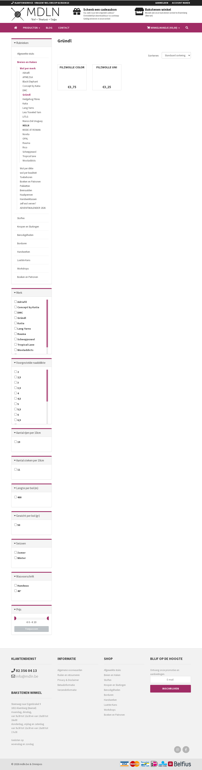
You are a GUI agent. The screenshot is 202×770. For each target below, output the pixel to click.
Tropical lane (29, 156)
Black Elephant (30, 81)
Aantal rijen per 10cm (28, 433)
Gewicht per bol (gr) (28, 516)
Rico (25, 147)
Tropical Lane (24, 344)
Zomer (20, 552)
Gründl (27, 94)
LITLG (25, 116)
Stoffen (21, 218)
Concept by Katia (31, 86)
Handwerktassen (28, 199)
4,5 (17, 398)
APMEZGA (28, 77)
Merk (19, 292)
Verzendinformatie (67, 690)
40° (17, 591)
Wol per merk (28, 68)
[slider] (14, 618)
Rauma (26, 143)
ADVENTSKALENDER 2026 (32, 208)
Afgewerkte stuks (25, 53)
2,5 (17, 377)
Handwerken (23, 251)
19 (17, 442)
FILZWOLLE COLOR (72, 67)
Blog (49, 27)
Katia (25, 103)
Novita (26, 134)
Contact (64, 27)
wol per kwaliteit (28, 172)
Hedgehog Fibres (31, 99)
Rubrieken (22, 43)
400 (17, 497)
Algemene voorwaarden (70, 670)
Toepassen (31, 629)
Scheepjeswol (29, 151)
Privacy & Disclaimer (68, 680)
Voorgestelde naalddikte (30, 362)
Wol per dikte (26, 168)
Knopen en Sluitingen (28, 226)
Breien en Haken (27, 62)
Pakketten (25, 186)
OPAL (25, 138)
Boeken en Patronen (30, 181)
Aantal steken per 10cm (30, 460)
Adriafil (26, 72)
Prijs (18, 609)
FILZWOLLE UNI (106, 67)
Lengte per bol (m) (27, 488)
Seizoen (21, 543)
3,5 (17, 388)
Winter (20, 558)
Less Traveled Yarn (32, 112)
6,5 (17, 420)
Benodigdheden (25, 235)
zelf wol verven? (28, 203)
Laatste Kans (23, 260)
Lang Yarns (28, 108)
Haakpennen (26, 194)
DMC (25, 90)
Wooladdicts (29, 160)
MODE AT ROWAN (32, 129)
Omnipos (37, 764)
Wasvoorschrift (25, 576)
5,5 (17, 409)
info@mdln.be (24, 676)
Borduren (22, 243)
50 (17, 525)
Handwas (21, 585)
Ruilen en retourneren (69, 675)
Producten (31, 27)
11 (17, 469)
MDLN (26, 125)
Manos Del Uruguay (33, 121)
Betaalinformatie (66, 685)
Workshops (23, 268)
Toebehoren (26, 177)
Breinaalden (26, 190)
